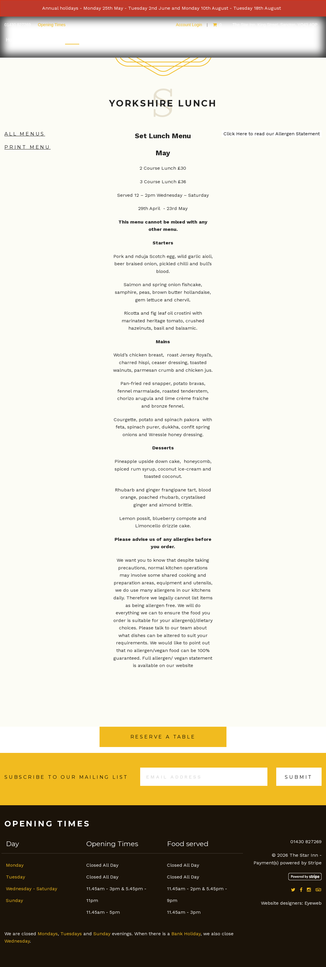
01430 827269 (18, 24)
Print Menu (27, 147)
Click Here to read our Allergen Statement (272, 133)
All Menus (24, 134)
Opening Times (51, 24)
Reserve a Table (163, 737)
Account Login (189, 24)
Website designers (281, 903)
